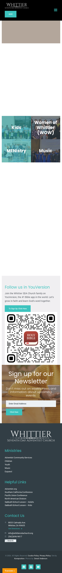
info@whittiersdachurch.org (20, 533)
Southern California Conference (19, 492)
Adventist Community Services (18, 457)
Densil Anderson (40, 558)
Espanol (8, 471)
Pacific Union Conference (16, 495)
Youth (7, 464)
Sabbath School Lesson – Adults (19, 502)
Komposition (19, 558)
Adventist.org (11, 489)
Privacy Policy (45, 556)
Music (7, 468)
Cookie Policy (33, 556)
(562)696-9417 (15, 536)
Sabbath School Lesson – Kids (18, 505)
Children (8, 461)
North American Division (15, 498)
